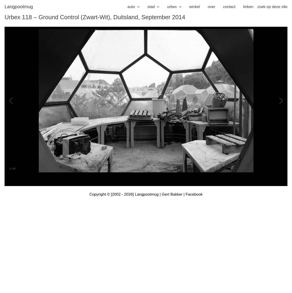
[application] (137, 6)
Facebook (194, 194)
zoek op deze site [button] (272, 7)
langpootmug (19, 6)
